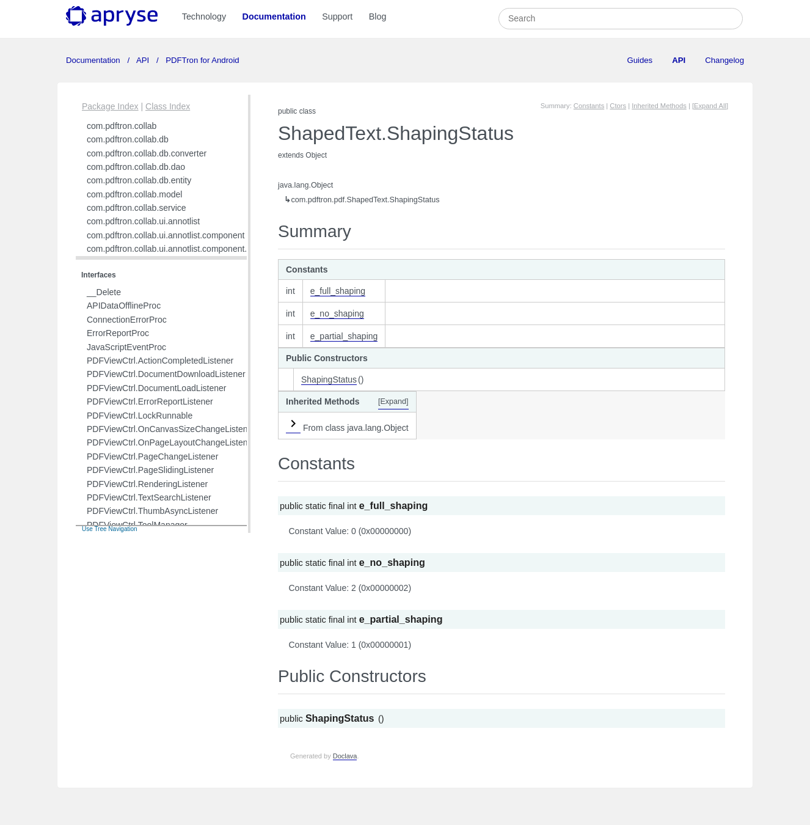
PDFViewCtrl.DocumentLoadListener (157, 388)
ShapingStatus (329, 379)
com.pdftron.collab (121, 126)
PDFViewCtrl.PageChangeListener (152, 456)
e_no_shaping (337, 313)
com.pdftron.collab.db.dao (136, 167)
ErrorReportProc (118, 333)
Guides (639, 60)
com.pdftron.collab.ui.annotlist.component (165, 235)
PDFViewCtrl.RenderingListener (147, 484)
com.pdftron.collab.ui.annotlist (143, 221)
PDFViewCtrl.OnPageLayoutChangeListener (171, 442)
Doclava (345, 756)
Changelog (724, 60)
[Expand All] (710, 105)
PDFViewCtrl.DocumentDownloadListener (166, 374)
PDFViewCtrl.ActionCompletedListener (160, 360)
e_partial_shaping (344, 336)
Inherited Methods (659, 105)
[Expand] (393, 401)
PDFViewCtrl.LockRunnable (139, 415)
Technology (204, 16)
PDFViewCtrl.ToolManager (137, 525)
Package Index (110, 106)
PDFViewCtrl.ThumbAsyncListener (152, 511)
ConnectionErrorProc (127, 319)
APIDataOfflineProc (124, 305)
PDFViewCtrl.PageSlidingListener (150, 470)
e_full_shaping (337, 291)
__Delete (104, 292)
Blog (378, 16)
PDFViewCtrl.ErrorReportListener (150, 401)
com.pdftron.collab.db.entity (139, 180)
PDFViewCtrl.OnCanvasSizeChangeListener (171, 429)
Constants (589, 105)
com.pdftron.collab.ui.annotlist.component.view (175, 249)
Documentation (274, 16)
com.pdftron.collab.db (128, 139)
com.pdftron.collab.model (134, 194)
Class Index (167, 106)
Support (337, 16)
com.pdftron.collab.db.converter (146, 153)
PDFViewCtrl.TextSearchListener (149, 497)
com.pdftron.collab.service (136, 208)
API (142, 60)
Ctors (618, 105)
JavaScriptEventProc (126, 347)
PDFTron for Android (201, 60)
